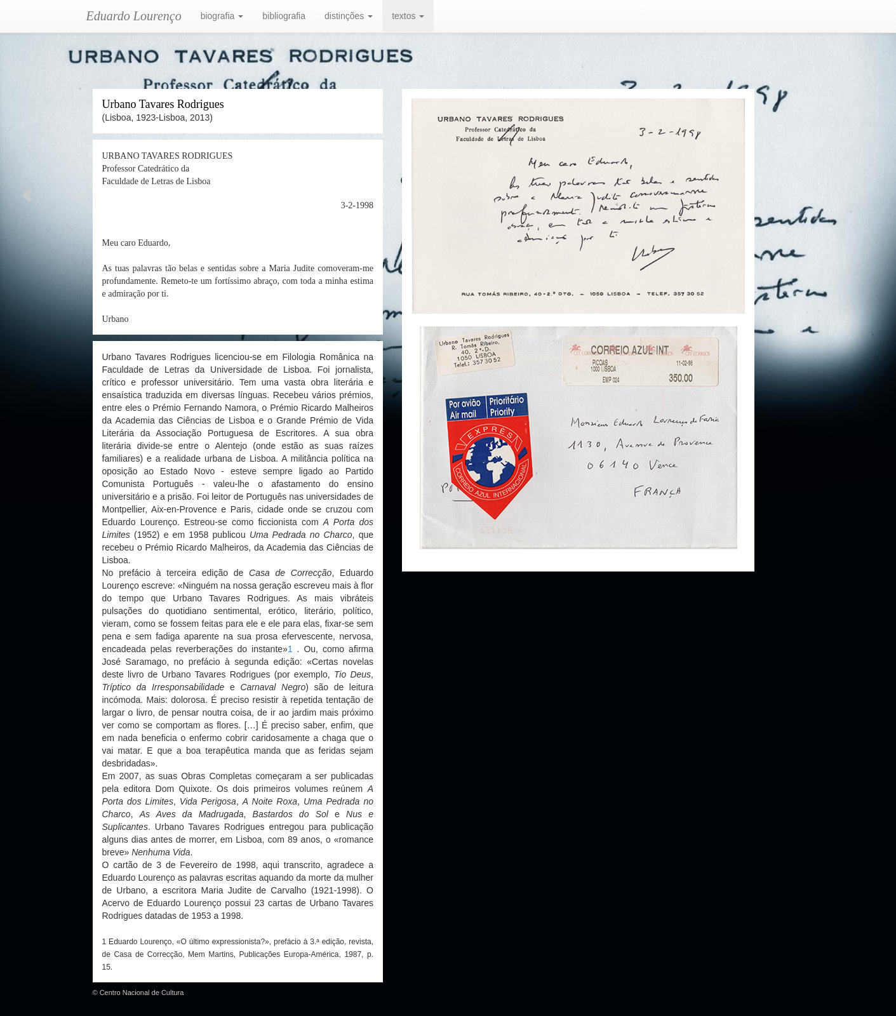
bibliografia (283, 16)
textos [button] (408, 16)
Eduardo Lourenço (134, 16)
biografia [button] (222, 16)
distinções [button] (348, 16)
